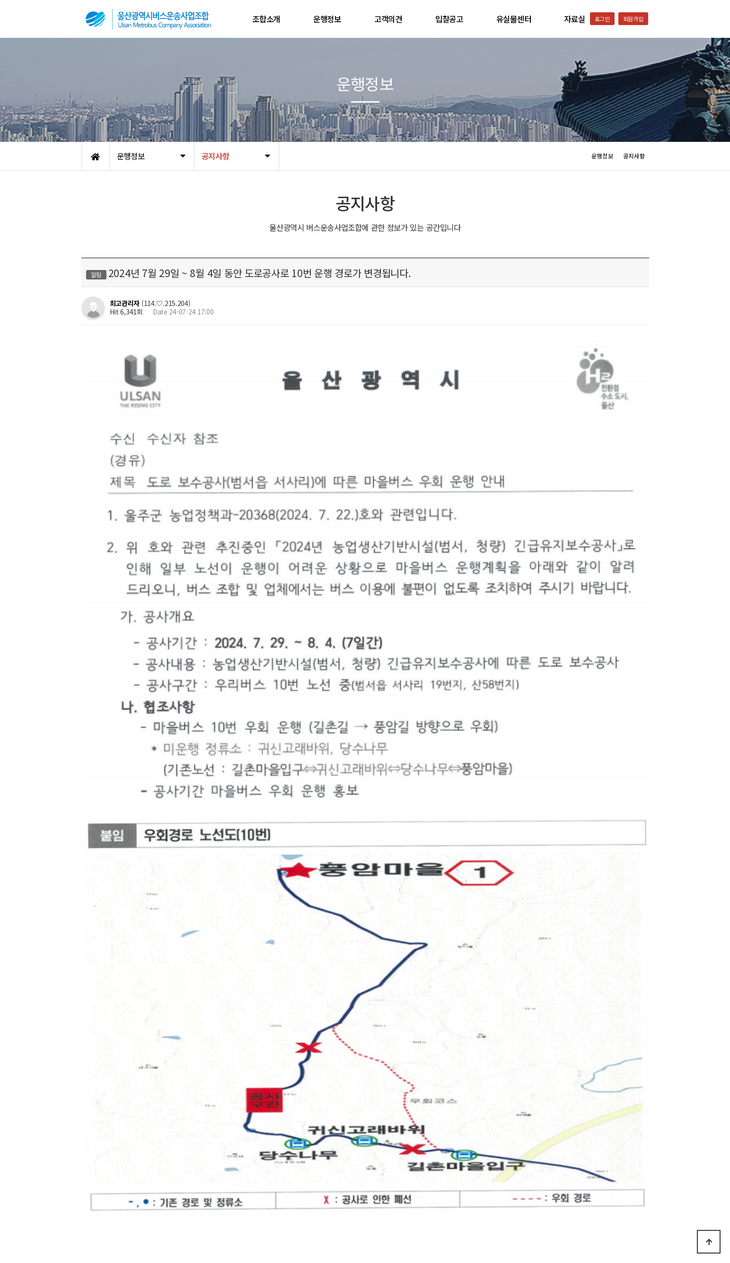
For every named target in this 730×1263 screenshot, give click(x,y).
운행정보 (327, 19)
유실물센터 (513, 19)
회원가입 (633, 19)
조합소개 (266, 19)
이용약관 (150, 1189)
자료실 (574, 19)
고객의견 (388, 19)
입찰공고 (449, 19)
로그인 (602, 19)
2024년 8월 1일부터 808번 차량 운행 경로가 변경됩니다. (199, 1105)
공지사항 (183, 1189)
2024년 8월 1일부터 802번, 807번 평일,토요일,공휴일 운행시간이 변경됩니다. (228, 1080)
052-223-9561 (538, 1231)
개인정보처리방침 (105, 1189)
